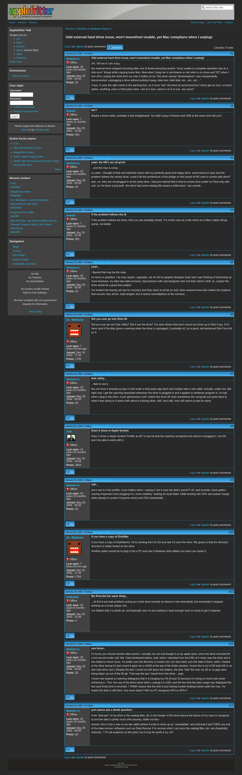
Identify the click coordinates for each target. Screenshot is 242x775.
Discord (20, 46)
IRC (18, 39)
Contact (229, 22)
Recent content (21, 76)
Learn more (16, 61)
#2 (231, 105)
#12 (231, 644)
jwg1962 (15, 216)
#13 (231, 705)
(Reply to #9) (101, 532)
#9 (231, 480)
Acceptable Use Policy (24, 264)
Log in (68, 46)
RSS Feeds (19, 255)
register (79, 46)
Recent (33, 22)
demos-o (73, 58)
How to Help (35, 311)
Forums (22, 22)
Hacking (82, 28)
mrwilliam (15, 187)
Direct (24, 129)
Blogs (16, 246)
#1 (231, 53)
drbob (70, 111)
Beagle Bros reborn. (23, 152)
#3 (231, 158)
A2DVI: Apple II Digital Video (28, 156)
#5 (231, 262)
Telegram (21, 57)
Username (16, 90)
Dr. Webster (75, 319)
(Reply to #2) (101, 158)
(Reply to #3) (101, 210)
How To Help (197, 22)
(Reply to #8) (100, 480)
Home (12, 22)
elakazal (72, 597)
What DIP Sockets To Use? (27, 148)
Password (16, 98)
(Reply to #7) (100, 426)
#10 (231, 532)
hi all (15, 143)
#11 (231, 591)
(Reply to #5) (101, 314)
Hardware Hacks (99, 28)
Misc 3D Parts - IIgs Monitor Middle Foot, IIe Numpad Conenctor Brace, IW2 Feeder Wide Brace (34, 224)
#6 (231, 314)
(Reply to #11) (101, 644)
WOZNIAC (16, 207)
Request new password (25, 111)
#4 (231, 210)
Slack (19, 54)
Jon (69, 431)
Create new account (23, 107)
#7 (231, 374)
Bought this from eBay (22, 212)
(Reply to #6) (101, 374)
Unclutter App (42, 129)
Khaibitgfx (16, 195)
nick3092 (15, 232)
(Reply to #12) (102, 705)
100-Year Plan (214, 22)
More (58, 169)
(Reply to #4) (101, 262)
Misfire (19, 50)
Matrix (19, 42)
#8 (231, 426)
